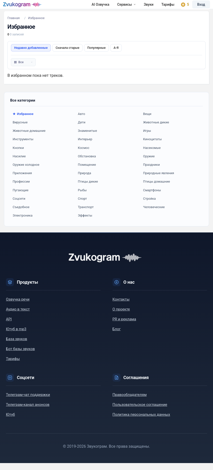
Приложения (22, 180)
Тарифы (128, 8)
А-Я (116, 54)
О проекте (121, 316)
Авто (81, 121)
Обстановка (87, 163)
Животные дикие (156, 129)
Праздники (151, 171)
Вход (198, 8)
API (9, 326)
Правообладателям (130, 401)
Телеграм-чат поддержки (28, 401)
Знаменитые (87, 137)
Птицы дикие (88, 188)
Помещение (87, 171)
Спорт (82, 205)
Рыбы (82, 197)
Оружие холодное (26, 171)
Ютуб (10, 421)
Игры (147, 137)
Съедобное (21, 214)
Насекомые (152, 155)
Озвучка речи (18, 306)
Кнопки (18, 155)
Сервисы (87, 8)
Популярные (96, 54)
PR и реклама (124, 326)
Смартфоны (152, 197)
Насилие (19, 163)
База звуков (16, 346)
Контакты (121, 306)
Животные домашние (29, 137)
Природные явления (158, 180)
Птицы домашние (156, 188)
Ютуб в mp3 (16, 336)
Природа (84, 180)
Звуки (109, 8)
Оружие (149, 163)
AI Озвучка (61, 8)
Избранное (25, 121)
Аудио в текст (18, 316)
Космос (83, 155)
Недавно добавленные (31, 54)
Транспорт (86, 214)
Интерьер (85, 146)
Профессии (21, 188)
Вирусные (20, 129)
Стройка (149, 205)
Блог (117, 336)
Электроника (22, 222)
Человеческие (154, 214)
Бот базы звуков (20, 356)
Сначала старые (67, 54)
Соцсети (19, 205)
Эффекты (85, 222)
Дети (81, 129)
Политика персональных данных (141, 421)
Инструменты (23, 146)
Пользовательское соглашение (140, 411)
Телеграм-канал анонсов (27, 411)
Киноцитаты (152, 146)
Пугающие (21, 197)
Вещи (147, 121)
